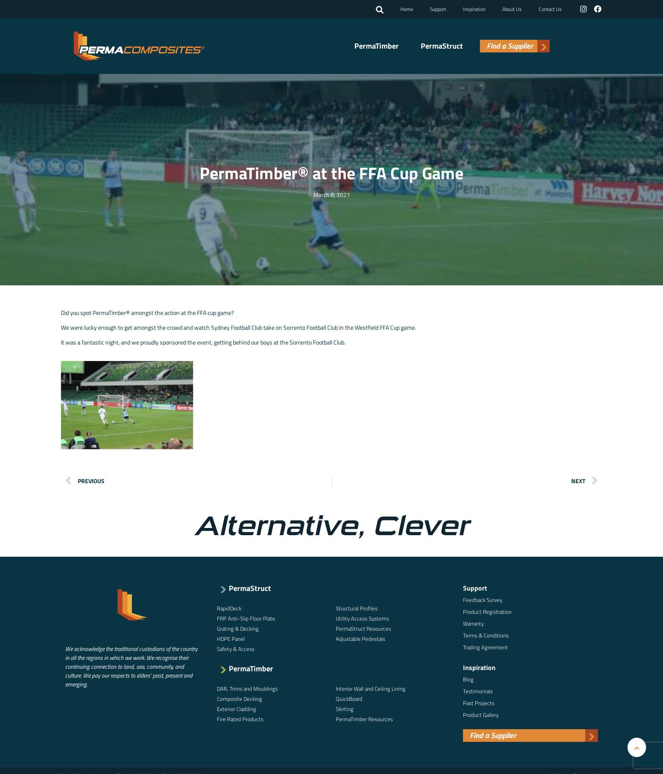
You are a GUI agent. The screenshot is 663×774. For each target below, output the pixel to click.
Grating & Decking (238, 628)
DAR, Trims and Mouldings (247, 688)
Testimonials (478, 690)
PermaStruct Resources (363, 628)
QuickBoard (349, 698)
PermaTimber (376, 45)
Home (407, 9)
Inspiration (475, 9)
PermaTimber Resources (364, 718)
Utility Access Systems (362, 617)
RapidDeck (229, 607)
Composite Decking (239, 698)
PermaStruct (442, 45)
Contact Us (551, 9)
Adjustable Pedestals (360, 638)
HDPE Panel (231, 638)
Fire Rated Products (240, 718)
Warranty (473, 622)
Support (439, 9)
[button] (380, 10)
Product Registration (487, 611)
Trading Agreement (485, 646)
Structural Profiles (357, 607)
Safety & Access (236, 648)
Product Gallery (481, 714)
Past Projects (478, 702)
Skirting (344, 708)
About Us (513, 9)
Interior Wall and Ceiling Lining (370, 688)
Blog (468, 678)
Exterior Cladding (236, 708)
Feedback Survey (482, 599)
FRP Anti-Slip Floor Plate (246, 617)
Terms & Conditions (486, 634)
